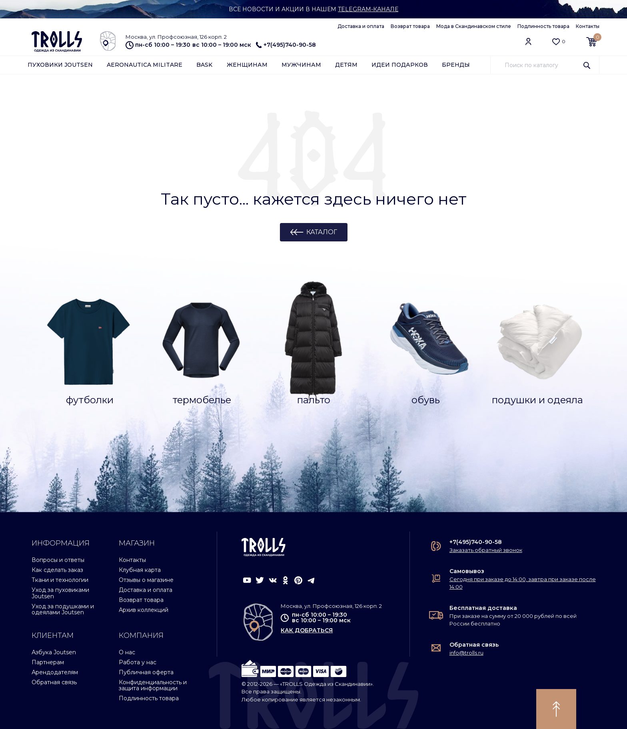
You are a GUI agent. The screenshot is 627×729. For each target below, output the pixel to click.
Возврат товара (410, 26)
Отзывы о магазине (146, 580)
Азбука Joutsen (54, 652)
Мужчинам (301, 64)
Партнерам (48, 662)
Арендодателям (55, 672)
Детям (346, 64)
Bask (204, 64)
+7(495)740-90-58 (286, 44)
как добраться (307, 630)
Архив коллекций (143, 609)
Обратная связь (54, 682)
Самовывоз (466, 571)
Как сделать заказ (57, 570)
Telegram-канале (368, 9)
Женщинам (247, 64)
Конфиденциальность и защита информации (153, 685)
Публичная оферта (146, 672)
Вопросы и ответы (58, 560)
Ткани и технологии (60, 580)
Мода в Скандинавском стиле (473, 26)
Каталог (321, 232)
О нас (127, 652)
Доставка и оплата (360, 26)
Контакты (587, 26)
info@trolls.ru (466, 652)
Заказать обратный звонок (485, 550)
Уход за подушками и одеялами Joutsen (63, 609)
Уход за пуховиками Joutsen (60, 593)
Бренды (456, 64)
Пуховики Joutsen (60, 64)
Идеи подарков (399, 64)
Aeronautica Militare (144, 64)
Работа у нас (137, 662)
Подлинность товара (543, 26)
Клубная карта (140, 570)
